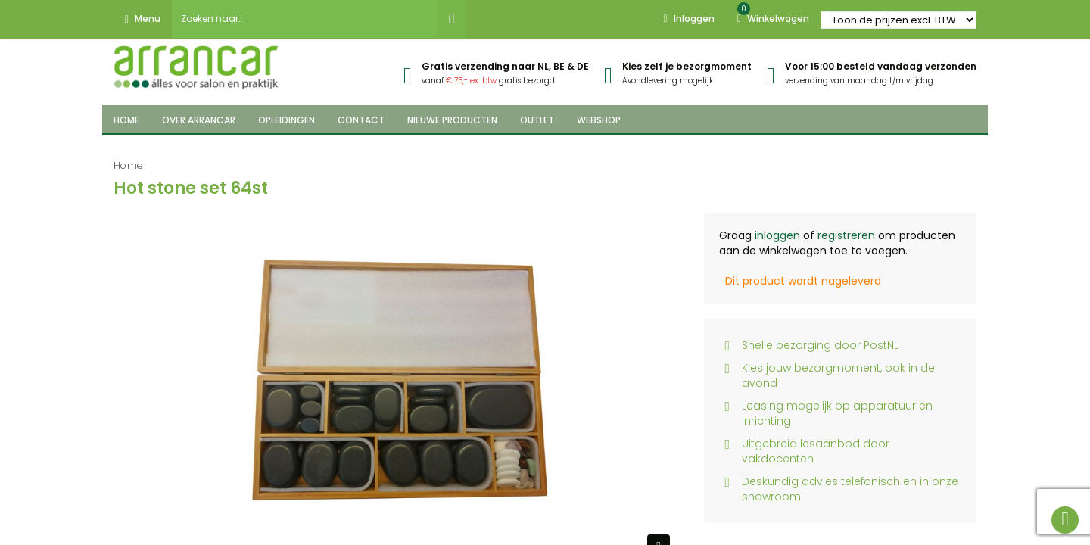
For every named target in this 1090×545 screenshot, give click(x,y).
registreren (846, 235)
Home (128, 165)
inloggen (777, 235)
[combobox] (304, 19)
